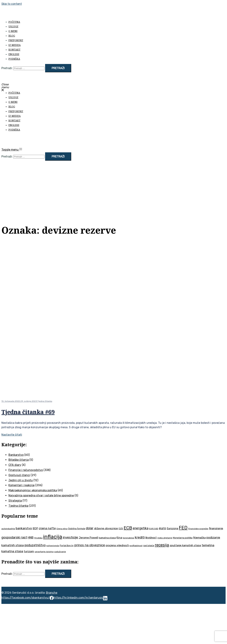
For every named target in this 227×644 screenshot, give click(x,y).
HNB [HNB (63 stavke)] (30, 537)
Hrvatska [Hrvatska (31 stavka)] (38, 538)
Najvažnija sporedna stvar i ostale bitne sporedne (41, 495)
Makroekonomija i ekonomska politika (32, 490)
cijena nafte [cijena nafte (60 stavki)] (47, 528)
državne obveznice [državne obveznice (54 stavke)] (106, 528)
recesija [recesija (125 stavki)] (162, 545)
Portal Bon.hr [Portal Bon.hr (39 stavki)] (67, 545)
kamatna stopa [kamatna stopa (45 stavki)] (107, 537)
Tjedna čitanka (44, 401)
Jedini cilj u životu (20, 480)
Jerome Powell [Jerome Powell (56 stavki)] (88, 537)
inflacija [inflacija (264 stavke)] (52, 537)
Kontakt (14, 49)
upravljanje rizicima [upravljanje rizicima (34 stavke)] (44, 551)
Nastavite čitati (11, 434)
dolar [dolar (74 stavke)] (89, 528)
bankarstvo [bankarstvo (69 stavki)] (24, 528)
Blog (11, 35)
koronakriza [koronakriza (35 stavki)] (128, 538)
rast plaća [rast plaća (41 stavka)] (148, 545)
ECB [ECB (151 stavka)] (128, 527)
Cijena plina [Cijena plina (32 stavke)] (62, 529)
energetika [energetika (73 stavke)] (140, 528)
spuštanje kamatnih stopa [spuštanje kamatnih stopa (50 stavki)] (185, 545)
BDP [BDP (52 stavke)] (35, 528)
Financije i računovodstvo (25, 470)
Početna (14, 22)
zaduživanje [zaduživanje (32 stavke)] (60, 552)
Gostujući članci (19, 475)
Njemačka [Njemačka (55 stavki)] (199, 537)
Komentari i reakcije (21, 485)
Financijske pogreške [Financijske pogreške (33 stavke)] (198, 529)
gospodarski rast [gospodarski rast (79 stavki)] (14, 537)
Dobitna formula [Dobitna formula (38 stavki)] (76, 528)
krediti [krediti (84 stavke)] (140, 537)
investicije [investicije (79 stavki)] (70, 537)
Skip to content (11, 3)
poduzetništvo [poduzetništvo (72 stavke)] (35, 545)
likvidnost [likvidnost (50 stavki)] (151, 537)
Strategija (15, 500)
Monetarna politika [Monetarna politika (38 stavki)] (182, 537)
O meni (12, 31)
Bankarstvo (16, 454)
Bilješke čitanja (18, 459)
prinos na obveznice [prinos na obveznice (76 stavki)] (89, 545)
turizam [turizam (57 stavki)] (29, 551)
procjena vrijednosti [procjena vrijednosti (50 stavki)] (117, 545)
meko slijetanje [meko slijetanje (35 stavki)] (164, 538)
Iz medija (14, 45)
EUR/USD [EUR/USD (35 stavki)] (153, 528)
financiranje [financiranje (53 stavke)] (216, 528)
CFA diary (14, 465)
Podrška (14, 58)
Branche (51, 592)
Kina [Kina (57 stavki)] (119, 537)
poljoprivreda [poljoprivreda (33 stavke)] (52, 546)
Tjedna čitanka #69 (28, 412)
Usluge (13, 26)
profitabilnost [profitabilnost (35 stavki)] (136, 545)
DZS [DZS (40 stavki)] (121, 528)
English (13, 54)
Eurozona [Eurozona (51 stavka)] (172, 528)
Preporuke (15, 40)
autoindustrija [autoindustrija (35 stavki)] (8, 528)
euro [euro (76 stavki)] (162, 528)
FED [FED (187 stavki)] (183, 528)
